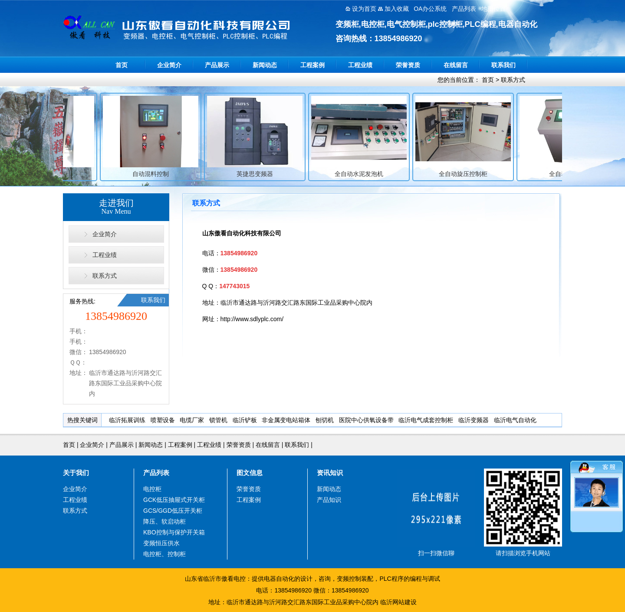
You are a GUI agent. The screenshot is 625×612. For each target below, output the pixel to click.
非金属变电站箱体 (286, 420)
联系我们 (503, 65)
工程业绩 (360, 65)
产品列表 (156, 472)
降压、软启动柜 (164, 521)
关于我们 (76, 472)
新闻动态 (265, 65)
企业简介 (169, 65)
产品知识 (329, 499)
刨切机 (325, 420)
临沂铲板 (245, 420)
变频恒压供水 (161, 543)
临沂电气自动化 (515, 420)
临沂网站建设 (398, 602)
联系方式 (513, 79)
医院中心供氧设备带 (366, 420)
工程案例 (312, 65)
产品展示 (217, 65)
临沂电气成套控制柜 (425, 420)
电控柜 (152, 488)
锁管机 (218, 420)
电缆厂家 (192, 420)
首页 (121, 65)
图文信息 (250, 472)
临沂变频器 (473, 420)
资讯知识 (330, 472)
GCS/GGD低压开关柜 (172, 510)
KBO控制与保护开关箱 (174, 532)
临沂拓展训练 (127, 420)
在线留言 (456, 65)
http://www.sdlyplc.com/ (252, 319)
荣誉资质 (408, 65)
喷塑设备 (163, 420)
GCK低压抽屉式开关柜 (174, 499)
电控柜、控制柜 (164, 553)
